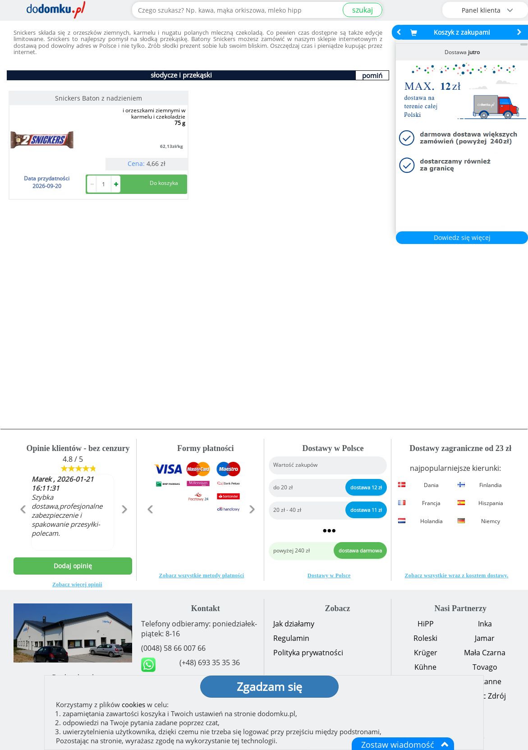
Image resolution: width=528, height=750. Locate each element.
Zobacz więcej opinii (77, 584)
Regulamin (291, 638)
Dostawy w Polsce (329, 575)
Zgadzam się (269, 686)
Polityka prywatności (308, 653)
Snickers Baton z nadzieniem (98, 98)
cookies (133, 704)
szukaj (362, 10)
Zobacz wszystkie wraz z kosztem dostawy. (457, 575)
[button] (22, 528)
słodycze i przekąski (181, 74)
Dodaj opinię (73, 565)
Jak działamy (293, 624)
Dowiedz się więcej (462, 237)
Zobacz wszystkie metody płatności (201, 575)
